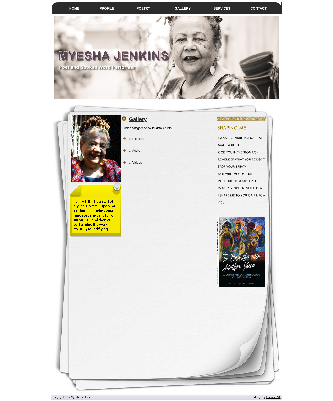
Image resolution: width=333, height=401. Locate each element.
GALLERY (183, 8)
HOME (74, 8)
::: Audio (134, 150)
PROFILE (106, 8)
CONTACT (259, 8)
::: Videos (135, 162)
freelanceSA (273, 397)
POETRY (143, 8)
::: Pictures (136, 139)
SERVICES (221, 8)
